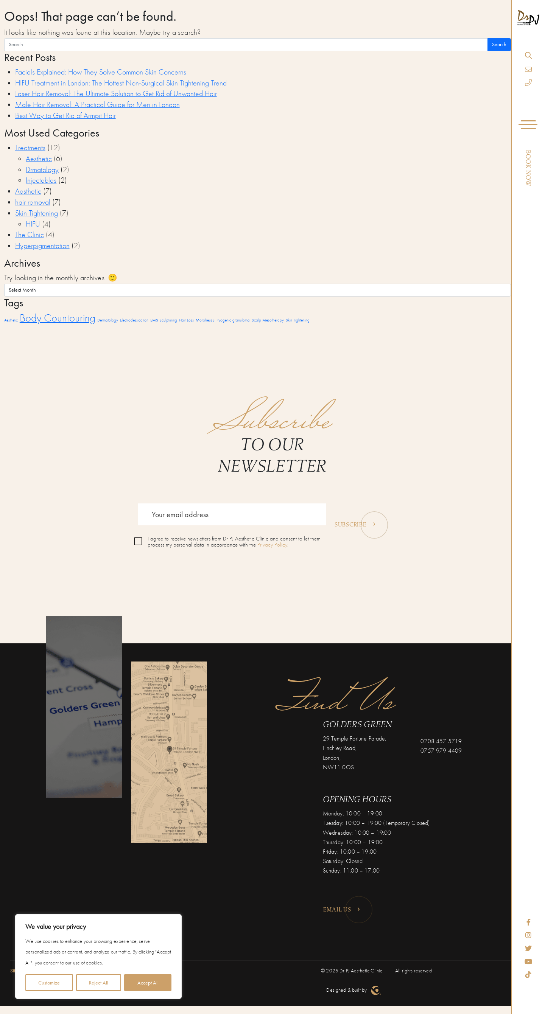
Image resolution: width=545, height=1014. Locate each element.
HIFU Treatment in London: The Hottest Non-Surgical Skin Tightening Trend (121, 83)
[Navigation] (528, 126)
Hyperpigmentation (42, 245)
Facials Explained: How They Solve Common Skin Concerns (100, 72)
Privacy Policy (272, 544)
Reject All (98, 982)
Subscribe (355, 523)
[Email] (528, 69)
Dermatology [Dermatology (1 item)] (107, 320)
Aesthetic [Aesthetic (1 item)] (11, 320)
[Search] (528, 55)
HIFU (33, 224)
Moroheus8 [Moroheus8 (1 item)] (205, 320)
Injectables (41, 180)
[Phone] (528, 82)
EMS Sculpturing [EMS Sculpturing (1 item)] (163, 320)
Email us (341, 908)
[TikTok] (528, 974)
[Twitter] (528, 948)
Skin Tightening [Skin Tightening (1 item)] (298, 320)
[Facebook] (528, 922)
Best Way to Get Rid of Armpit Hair (65, 115)
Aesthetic (39, 158)
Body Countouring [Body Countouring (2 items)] (57, 318)
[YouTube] (528, 961)
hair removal (32, 202)
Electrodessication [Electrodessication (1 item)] (134, 320)
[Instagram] (528, 935)
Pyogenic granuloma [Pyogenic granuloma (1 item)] (233, 320)
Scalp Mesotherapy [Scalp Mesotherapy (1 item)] (268, 320)
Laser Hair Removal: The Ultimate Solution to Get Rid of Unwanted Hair (116, 93)
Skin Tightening (36, 213)
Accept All (148, 982)
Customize (49, 982)
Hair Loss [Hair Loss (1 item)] (186, 320)
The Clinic (29, 234)
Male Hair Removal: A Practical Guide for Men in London (97, 104)
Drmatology (42, 169)
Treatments (30, 147)
